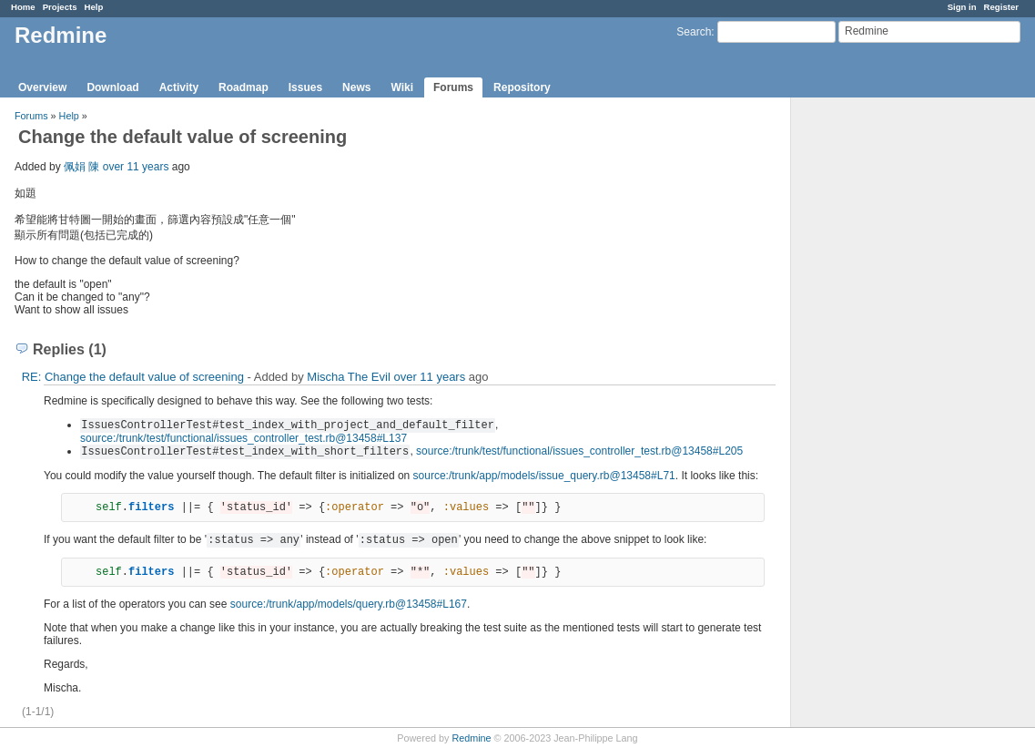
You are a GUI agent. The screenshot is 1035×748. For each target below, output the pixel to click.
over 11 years (136, 166)
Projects (60, 7)
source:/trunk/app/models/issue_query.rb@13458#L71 (544, 475)
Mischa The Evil (349, 377)
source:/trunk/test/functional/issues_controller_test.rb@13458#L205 (579, 451)
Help (94, 7)
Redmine (471, 738)
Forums (453, 87)
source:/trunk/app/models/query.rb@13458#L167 (348, 604)
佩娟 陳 (81, 166)
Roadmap (243, 87)
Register (1001, 7)
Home (23, 7)
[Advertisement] (882, 383)
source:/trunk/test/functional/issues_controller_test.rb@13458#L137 (243, 438)
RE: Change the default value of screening (133, 377)
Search (693, 32)
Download (112, 87)
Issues (305, 87)
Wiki (402, 87)
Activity (178, 87)
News (356, 87)
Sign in (962, 7)
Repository (522, 87)
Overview (42, 87)
